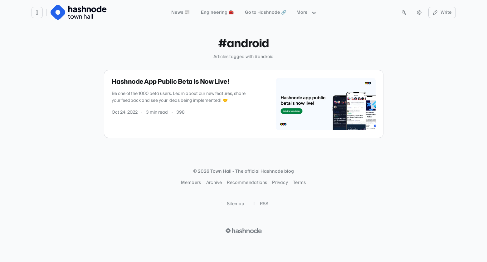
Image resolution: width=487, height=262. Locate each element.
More (306, 12)
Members (191, 182)
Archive (214, 182)
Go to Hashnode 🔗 (265, 12)
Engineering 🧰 (217, 12)
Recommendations (247, 182)
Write (442, 12)
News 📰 (180, 12)
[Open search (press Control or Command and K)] (404, 12)
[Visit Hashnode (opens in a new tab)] (244, 231)
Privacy (280, 182)
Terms (299, 182)
